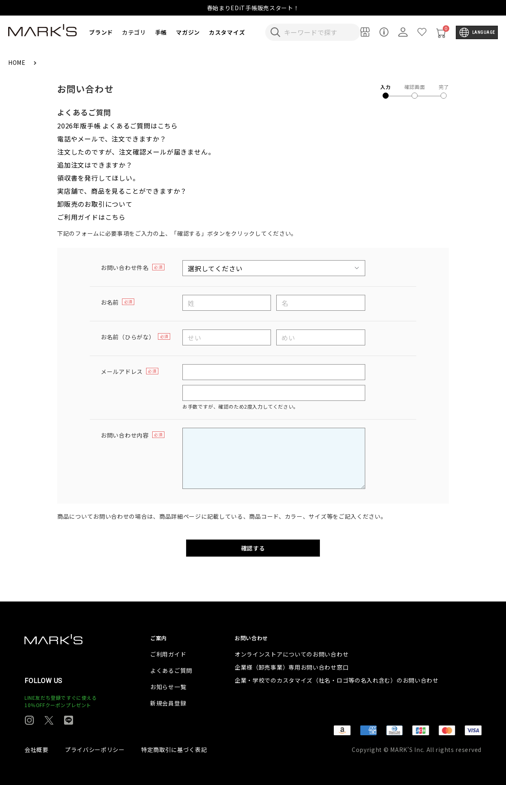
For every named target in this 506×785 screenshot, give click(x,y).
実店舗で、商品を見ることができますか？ (122, 191)
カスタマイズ (227, 32)
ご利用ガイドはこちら (91, 217)
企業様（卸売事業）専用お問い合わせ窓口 (291, 667)
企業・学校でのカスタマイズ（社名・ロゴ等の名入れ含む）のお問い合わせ (337, 680)
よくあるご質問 (171, 670)
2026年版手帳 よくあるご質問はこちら (117, 125)
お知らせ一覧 (168, 687)
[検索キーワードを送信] (275, 32)
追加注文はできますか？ (95, 165)
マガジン (188, 32)
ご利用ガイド (168, 654)
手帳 (161, 32)
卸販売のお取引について (95, 204)
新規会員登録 (168, 703)
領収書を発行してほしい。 (98, 178)
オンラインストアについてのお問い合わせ (291, 654)
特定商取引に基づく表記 (174, 749)
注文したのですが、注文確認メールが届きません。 (136, 152)
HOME (17, 62)
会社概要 (36, 749)
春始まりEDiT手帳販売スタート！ (253, 8)
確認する (253, 548)
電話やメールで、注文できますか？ (111, 139)
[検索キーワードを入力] (318, 32)
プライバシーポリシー (95, 749)
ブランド (101, 32)
